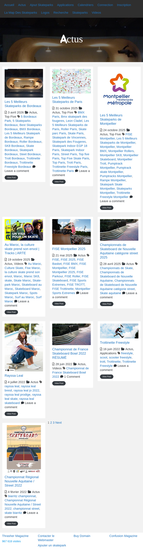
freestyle (127, 353)
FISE (55, 259)
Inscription (124, 5)
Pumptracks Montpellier (116, 176)
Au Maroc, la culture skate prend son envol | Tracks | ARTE (22, 249)
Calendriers (85, 5)
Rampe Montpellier (113, 180)
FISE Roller (72, 276)
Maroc (18, 276)
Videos (96, 12)
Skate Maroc (22, 280)
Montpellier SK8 (111, 155)
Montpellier (107, 147)
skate (8, 280)
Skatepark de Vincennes (68, 137)
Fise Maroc (32, 268)
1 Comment (72, 376)
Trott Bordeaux (15, 158)
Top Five (10, 116)
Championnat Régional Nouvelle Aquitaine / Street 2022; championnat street (23, 504)
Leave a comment (17, 171)
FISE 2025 (68, 259)
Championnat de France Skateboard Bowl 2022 (70, 372)
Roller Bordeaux (30, 141)
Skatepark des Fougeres (69, 141)
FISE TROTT (75, 284)
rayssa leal (12, 386)
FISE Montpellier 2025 (68, 249)
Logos (45, 12)
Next (58, 422)
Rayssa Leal (14, 375)
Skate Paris (76, 133)
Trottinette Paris (63, 171)
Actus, (62, 112)
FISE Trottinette (63, 289)
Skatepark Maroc (16, 293)
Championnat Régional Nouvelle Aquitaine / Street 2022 (22, 481)
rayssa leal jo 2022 (26, 390)
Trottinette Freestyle (115, 342)
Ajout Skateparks (41, 5)
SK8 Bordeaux (14, 146)
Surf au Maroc (24, 297)
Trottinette (114, 361)
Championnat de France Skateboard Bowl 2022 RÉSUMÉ (70, 353)
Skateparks (80, 12)
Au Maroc (34, 263)
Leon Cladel (74, 121)
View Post (11, 177)
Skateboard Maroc (27, 289)
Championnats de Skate (116, 268)
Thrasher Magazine (15, 536)
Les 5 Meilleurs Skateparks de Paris (70, 125)
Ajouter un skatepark (52, 545)
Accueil (9, 5)
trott (102, 361)
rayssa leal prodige (17, 394)
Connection (105, 5)
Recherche (60, 12)
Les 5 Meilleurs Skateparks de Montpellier (111, 119)
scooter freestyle (120, 357)
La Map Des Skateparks (20, 12)
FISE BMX (70, 263)
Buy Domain (82, 536)
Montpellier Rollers (121, 151)
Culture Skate (14, 268)
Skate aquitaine (110, 293)
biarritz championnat (22, 496)
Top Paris (58, 162)
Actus (22, 5)
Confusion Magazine (123, 536)
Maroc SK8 (31, 276)
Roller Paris (69, 129)
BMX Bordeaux (29, 129)
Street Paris (69, 154)
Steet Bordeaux (30, 154)
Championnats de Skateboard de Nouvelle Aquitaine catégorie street (118, 285)
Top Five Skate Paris (75, 158)
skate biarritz (13, 513)
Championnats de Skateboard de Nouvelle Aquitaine (116, 276)
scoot (103, 357)
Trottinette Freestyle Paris (69, 166)
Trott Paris (74, 162)
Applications (65, 5)
